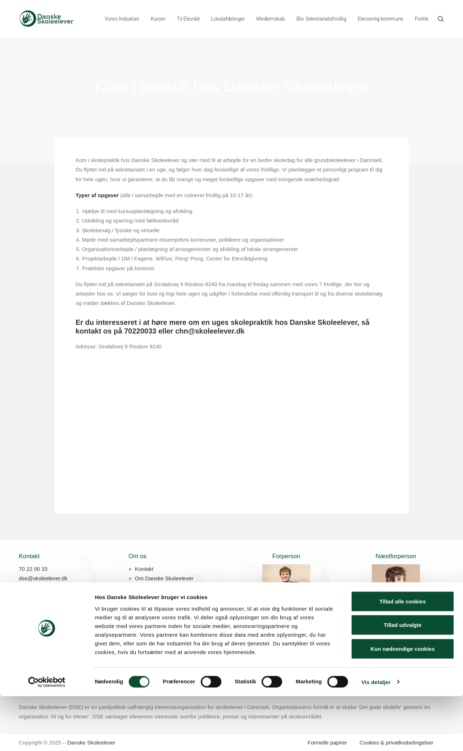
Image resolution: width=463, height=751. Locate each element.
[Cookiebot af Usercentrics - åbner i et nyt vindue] (46, 736)
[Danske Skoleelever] (46, 19)
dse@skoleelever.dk (43, 578)
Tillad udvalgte (403, 680)
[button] (441, 19)
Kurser (158, 19)
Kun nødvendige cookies (402, 703)
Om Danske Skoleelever (164, 578)
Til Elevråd (188, 19)
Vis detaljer (376, 737)
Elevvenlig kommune (380, 19)
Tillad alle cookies (402, 656)
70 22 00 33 (33, 569)
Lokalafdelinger (228, 19)
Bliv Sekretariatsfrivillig (321, 19)
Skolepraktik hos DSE (161, 597)
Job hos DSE (151, 607)
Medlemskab (270, 19)
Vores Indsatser (122, 19)
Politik (421, 19)
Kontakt (144, 569)
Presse (143, 588)
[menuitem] (121, 19)
